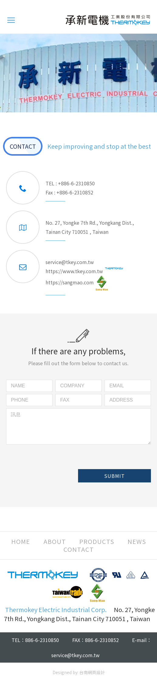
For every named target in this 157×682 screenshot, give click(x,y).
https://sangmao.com (77, 283)
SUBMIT (114, 475)
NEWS (137, 541)
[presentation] (52, 469)
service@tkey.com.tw (70, 262)
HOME (20, 541)
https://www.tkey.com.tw (84, 271)
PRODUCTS (96, 541)
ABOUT (54, 541)
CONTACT (78, 549)
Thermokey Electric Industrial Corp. (107, 20)
